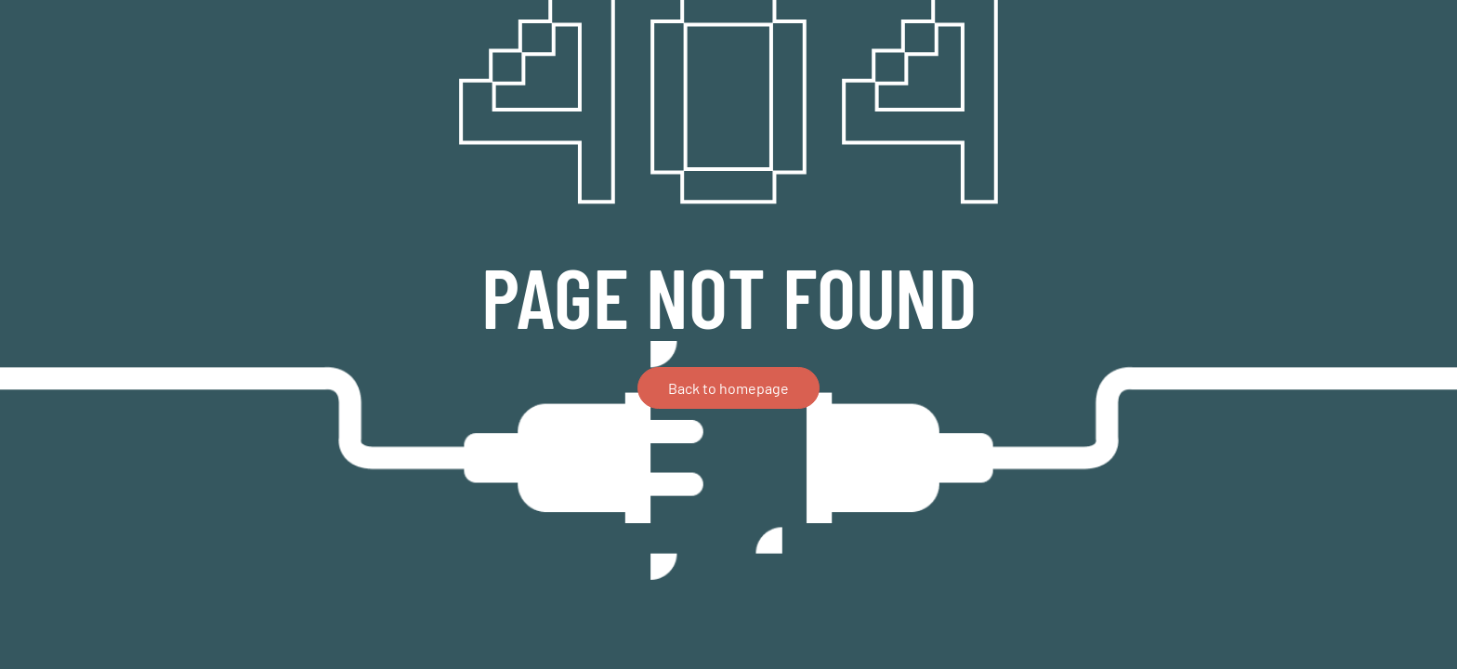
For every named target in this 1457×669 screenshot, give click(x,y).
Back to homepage (728, 388)
